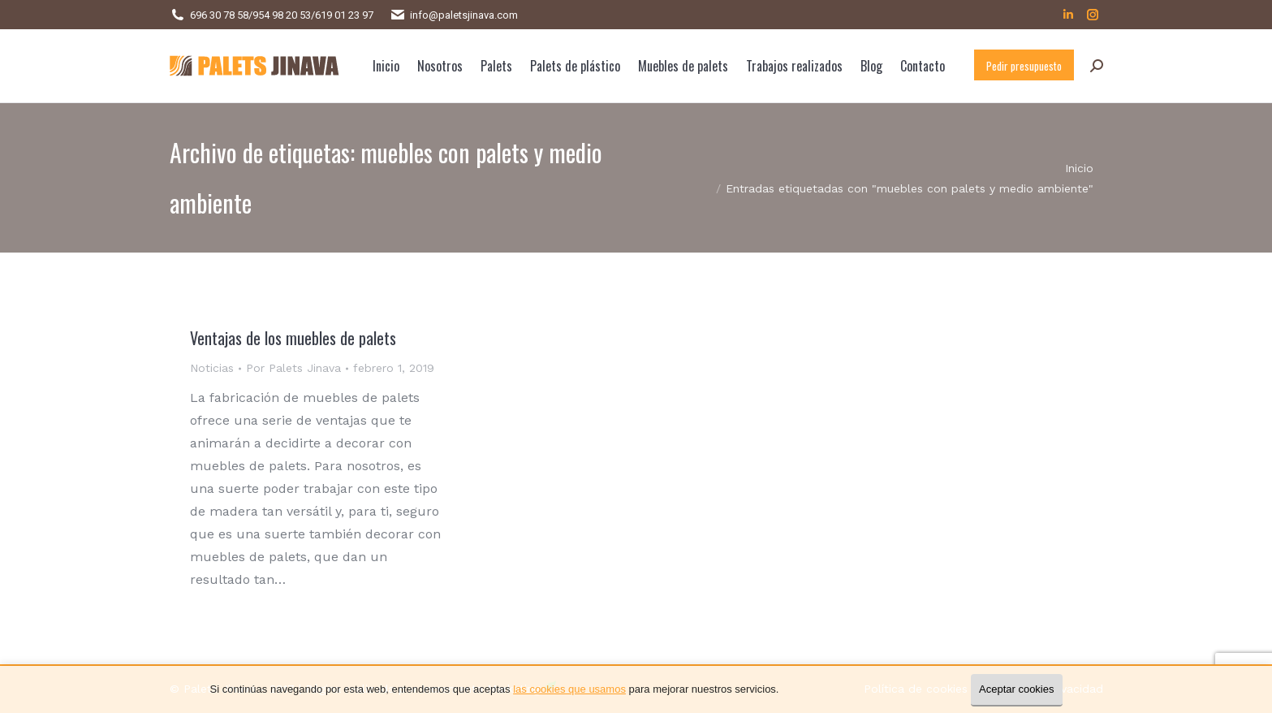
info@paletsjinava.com (464, 15)
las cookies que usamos (569, 689)
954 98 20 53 (281, 15)
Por (293, 367)
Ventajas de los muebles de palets (293, 338)
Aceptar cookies (1016, 689)
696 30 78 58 (219, 15)
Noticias (212, 367)
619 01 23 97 (344, 15)
